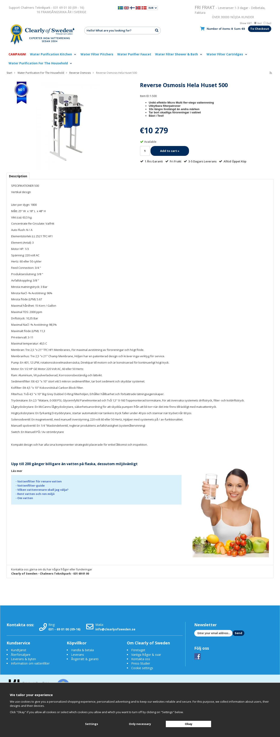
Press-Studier (140, 663)
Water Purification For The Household (40, 63)
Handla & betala (82, 650)
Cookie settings (142, 668)
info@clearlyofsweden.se (115, 629)
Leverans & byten (23, 659)
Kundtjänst (18, 650)
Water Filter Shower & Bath (179, 54)
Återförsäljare (20, 655)
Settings (91, 724)
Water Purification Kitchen (53, 54)
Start (9, 73)
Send (238, 633)
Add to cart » (169, 151)
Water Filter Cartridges (227, 54)
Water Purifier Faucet (134, 54)
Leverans (77, 655)
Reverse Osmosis (80, 73)
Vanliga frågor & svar (146, 655)
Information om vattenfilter (30, 663)
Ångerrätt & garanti (84, 659)
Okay (188, 724)
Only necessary (140, 724)
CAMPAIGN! (17, 54)
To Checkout (259, 29)
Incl (258, 23)
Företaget (138, 650)
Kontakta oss (140, 659)
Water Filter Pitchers (96, 54)
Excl (267, 23)
